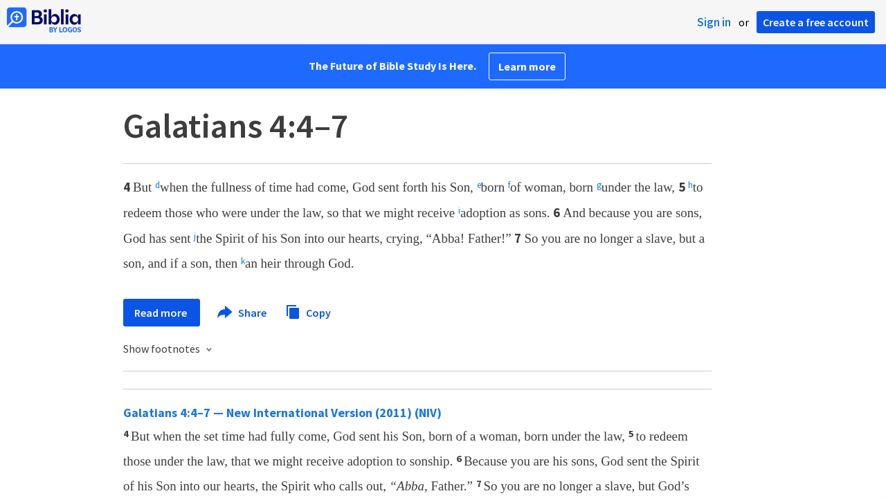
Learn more (527, 66)
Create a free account (816, 22)
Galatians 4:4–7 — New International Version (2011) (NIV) (282, 413)
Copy (308, 311)
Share (243, 313)
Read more (161, 313)
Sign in (714, 22)
